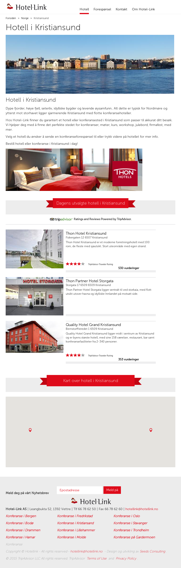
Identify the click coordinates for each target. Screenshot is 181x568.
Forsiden (11, 18)
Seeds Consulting (153, 551)
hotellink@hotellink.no (141, 509)
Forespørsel (102, 9)
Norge (25, 18)
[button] (30, 430)
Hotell (84, 9)
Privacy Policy (126, 558)
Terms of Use (97, 558)
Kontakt (121, 9)
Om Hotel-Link (143, 9)
